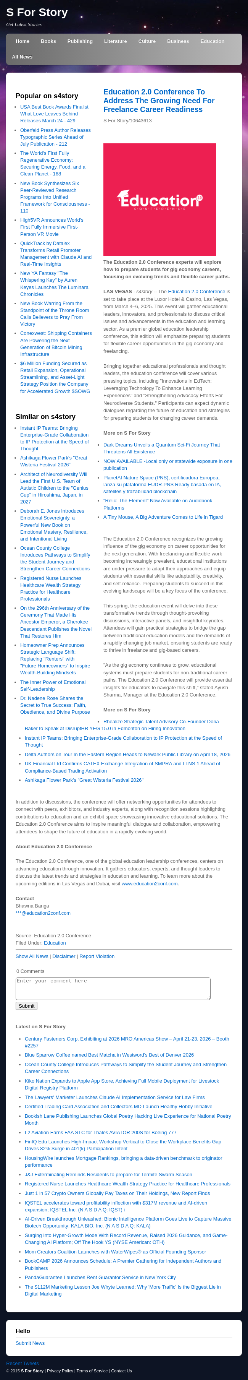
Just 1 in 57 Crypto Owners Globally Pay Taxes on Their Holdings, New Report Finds (117, 1193)
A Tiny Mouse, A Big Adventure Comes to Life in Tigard (163, 517)
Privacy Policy (60, 1371)
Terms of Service (92, 1371)
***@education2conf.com (43, 913)
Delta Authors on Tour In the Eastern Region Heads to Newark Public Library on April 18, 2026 (127, 754)
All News (22, 57)
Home (22, 41)
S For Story (37, 12)
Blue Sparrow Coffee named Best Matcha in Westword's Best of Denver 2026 (109, 1055)
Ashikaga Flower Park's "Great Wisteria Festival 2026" (84, 780)
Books (48, 41)
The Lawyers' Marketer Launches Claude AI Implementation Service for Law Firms (115, 1097)
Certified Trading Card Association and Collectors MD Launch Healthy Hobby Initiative (119, 1106)
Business (178, 41)
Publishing (80, 41)
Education (213, 41)
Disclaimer (63, 956)
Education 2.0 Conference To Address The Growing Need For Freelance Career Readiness (159, 101)
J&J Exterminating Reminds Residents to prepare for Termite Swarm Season (108, 1174)
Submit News (30, 1343)
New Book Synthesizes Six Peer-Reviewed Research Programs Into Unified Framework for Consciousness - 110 (55, 197)
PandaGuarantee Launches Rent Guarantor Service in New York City (100, 1277)
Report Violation (96, 956)
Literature (115, 41)
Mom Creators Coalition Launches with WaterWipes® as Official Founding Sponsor (115, 1252)
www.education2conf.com (150, 883)
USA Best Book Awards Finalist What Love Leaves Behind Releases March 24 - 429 (54, 113)
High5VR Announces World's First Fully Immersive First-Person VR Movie (52, 227)
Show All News (32, 956)
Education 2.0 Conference (196, 291)
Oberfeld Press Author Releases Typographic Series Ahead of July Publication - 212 (55, 137)
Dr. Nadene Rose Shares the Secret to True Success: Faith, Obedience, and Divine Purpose (55, 705)
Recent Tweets (22, 1363)
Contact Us (121, 1371)
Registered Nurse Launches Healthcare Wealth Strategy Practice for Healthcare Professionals (127, 1184)
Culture (147, 41)
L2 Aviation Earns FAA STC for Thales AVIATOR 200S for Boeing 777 (101, 1132)
